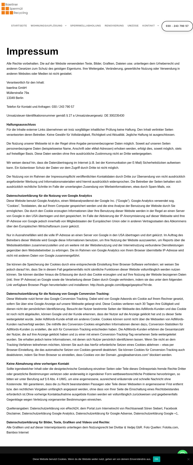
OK (156, 459)
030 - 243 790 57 (177, 25)
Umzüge (133, 25)
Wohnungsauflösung (46, 25)
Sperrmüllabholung (85, 25)
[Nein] (188, 459)
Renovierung (114, 25)
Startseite (19, 25)
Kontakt (149, 25)
